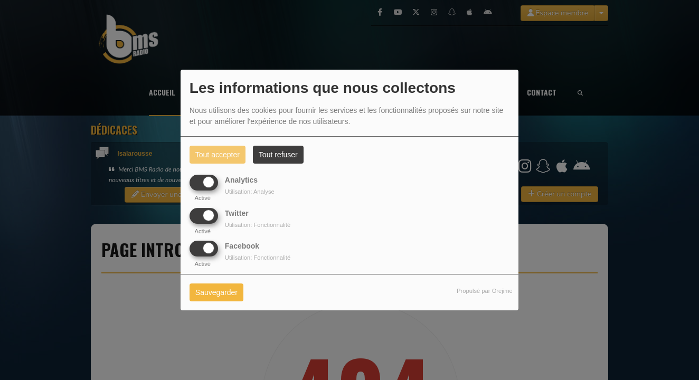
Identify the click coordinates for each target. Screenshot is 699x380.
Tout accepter (217, 154)
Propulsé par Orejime (485, 291)
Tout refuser (278, 154)
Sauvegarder (216, 292)
